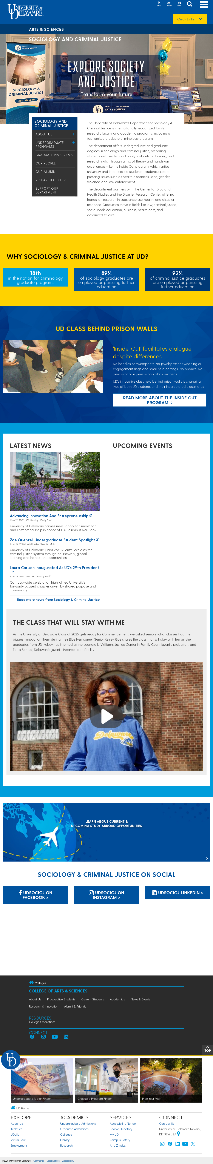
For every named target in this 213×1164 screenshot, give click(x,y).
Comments (38, 1161)
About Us (44, 134)
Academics (117, 999)
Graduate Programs (54, 155)
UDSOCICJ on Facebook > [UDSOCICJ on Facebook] (35, 895)
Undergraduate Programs (50, 144)
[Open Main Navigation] (204, 4)
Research (66, 1145)
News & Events (140, 999)
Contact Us (166, 1123)
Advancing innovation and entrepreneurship (49, 515)
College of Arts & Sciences (58, 990)
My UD (114, 1134)
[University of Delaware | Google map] (178, 1134)
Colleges (66, 1134)
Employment (19, 1145)
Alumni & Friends (75, 1006)
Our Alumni (46, 171)
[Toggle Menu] (73, 134)
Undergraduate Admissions (78, 1123)
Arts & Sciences (46, 29)
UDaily (15, 1134)
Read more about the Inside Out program (160, 400)
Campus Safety (120, 1140)
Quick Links (185, 19)
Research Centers (52, 180)
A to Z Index (118, 1145)
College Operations (42, 1022)
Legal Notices (53, 1161)
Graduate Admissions (74, 1129)
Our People (46, 163)
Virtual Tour (18, 1140)
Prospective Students (61, 999)
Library (64, 1140)
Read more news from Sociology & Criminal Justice (58, 599)
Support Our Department (47, 190)
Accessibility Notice (123, 1123)
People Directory (121, 1129)
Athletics (16, 1129)
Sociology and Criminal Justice (51, 123)
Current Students (92, 999)
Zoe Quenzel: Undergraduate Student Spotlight (52, 539)
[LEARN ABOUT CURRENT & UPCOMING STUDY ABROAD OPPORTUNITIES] (106, 832)
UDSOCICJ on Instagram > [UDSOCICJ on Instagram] (106, 895)
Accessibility (68, 1161)
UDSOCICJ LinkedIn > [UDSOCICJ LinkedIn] (177, 892)
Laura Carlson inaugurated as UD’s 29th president (54, 567)
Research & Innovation (43, 1006)
